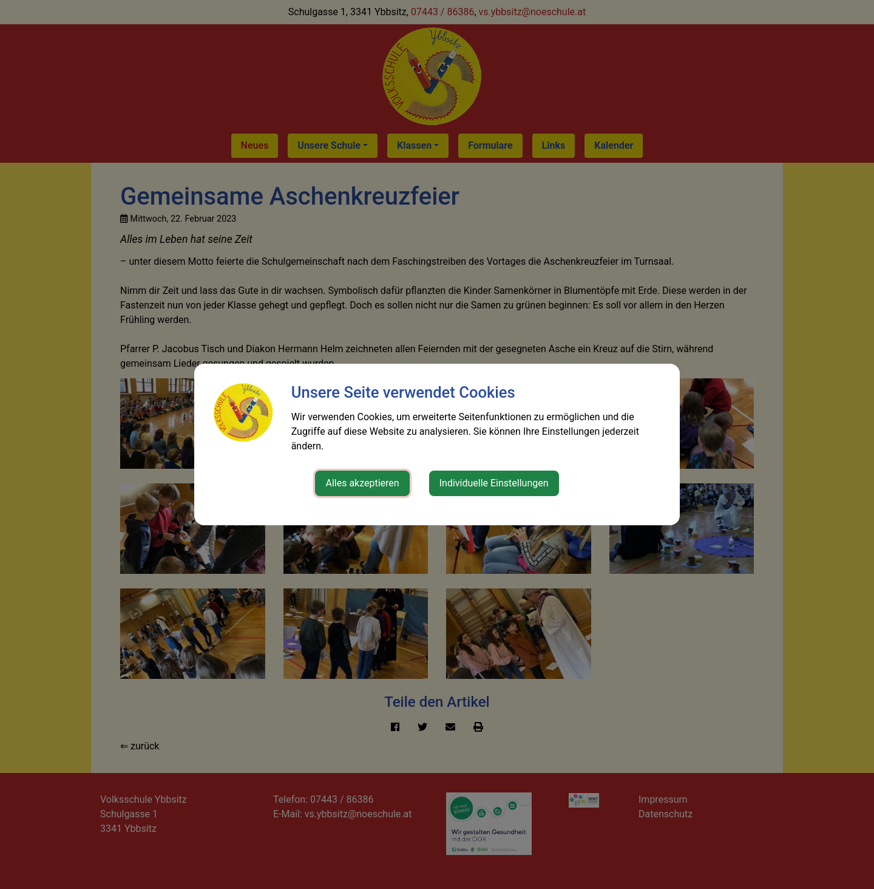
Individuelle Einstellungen (494, 483)
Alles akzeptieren (362, 483)
